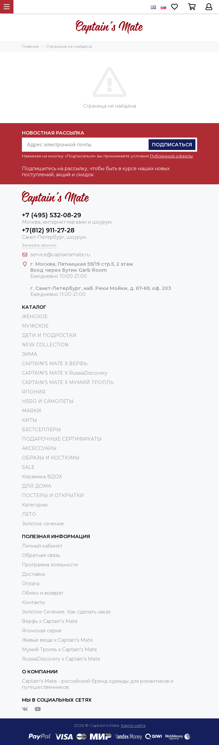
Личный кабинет (42, 546)
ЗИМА (29, 354)
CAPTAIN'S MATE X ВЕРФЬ (55, 364)
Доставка (33, 574)
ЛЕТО (29, 514)
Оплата (30, 584)
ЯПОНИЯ (33, 392)
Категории (35, 505)
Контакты (33, 602)
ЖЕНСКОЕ (35, 316)
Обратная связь (41, 555)
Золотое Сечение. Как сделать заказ (66, 612)
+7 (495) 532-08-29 (51, 215)
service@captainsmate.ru (60, 255)
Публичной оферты (171, 155)
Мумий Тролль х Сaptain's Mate (59, 649)
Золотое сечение (43, 524)
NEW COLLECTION (45, 345)
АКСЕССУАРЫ (39, 448)
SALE (28, 467)
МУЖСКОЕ (35, 326)
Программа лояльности (50, 565)
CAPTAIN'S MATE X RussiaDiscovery (64, 373)
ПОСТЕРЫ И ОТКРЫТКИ (53, 495)
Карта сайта (133, 725)
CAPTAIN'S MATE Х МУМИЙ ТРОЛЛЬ (68, 382)
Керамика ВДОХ (42, 477)
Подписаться (172, 145)
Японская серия (41, 631)
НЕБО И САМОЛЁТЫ (48, 401)
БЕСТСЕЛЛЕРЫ (41, 429)
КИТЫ (29, 420)
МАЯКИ (31, 411)
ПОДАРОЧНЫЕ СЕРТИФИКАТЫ (62, 439)
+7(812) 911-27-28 (48, 230)
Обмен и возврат (42, 593)
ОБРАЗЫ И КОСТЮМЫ (51, 458)
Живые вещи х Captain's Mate (57, 640)
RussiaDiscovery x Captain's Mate (61, 659)
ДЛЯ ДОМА (36, 486)
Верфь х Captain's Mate (50, 621)
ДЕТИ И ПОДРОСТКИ (49, 335)
